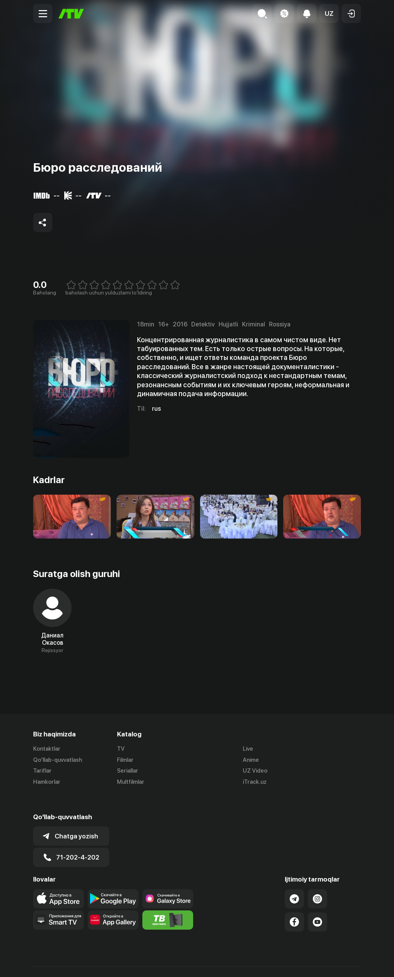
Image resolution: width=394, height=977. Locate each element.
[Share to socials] (42, 222)
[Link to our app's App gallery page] (113, 902)
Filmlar (125, 759)
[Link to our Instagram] (317, 881)
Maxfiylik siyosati (339, 962)
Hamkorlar (46, 782)
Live (248, 748)
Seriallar (127, 771)
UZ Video (255, 771)
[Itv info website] (167, 902)
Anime (251, 759)
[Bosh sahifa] (71, 13)
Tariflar (42, 771)
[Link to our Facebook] (294, 904)
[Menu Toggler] (42, 13)
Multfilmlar (130, 782)
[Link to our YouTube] (317, 904)
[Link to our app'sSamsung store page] (167, 881)
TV (121, 748)
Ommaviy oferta (286, 962)
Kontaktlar (46, 748)
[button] (329, 13)
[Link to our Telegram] (294, 881)
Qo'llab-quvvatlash (57, 759)
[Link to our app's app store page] (58, 881)
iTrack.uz (255, 782)
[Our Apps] (58, 902)
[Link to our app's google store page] (113, 881)
